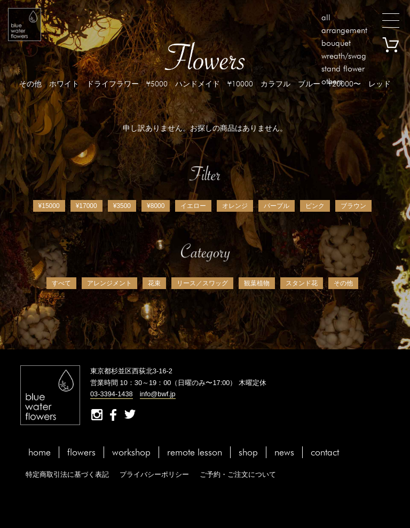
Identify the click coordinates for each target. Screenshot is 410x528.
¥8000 (155, 206)
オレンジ (235, 206)
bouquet (336, 43)
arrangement (344, 30)
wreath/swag (343, 56)
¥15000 (49, 206)
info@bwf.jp (158, 394)
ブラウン (353, 206)
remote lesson (194, 452)
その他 (343, 283)
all (325, 17)
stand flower (343, 68)
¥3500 (122, 206)
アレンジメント (109, 283)
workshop (131, 452)
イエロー (193, 206)
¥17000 (86, 206)
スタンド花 (302, 283)
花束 (154, 283)
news (284, 452)
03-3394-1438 (111, 394)
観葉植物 (257, 283)
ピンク (315, 206)
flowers (81, 452)
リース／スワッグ (202, 283)
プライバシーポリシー (154, 474)
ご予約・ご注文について (238, 474)
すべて (61, 283)
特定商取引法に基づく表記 (67, 474)
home (39, 452)
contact (325, 452)
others (332, 81)
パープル (276, 206)
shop (248, 452)
